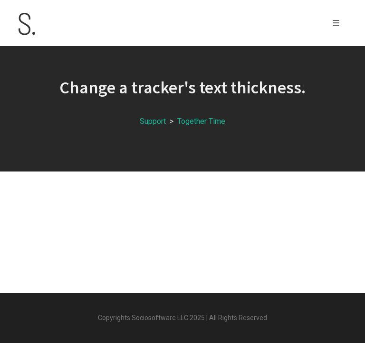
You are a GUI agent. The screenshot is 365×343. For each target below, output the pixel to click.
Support (153, 121)
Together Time (201, 121)
